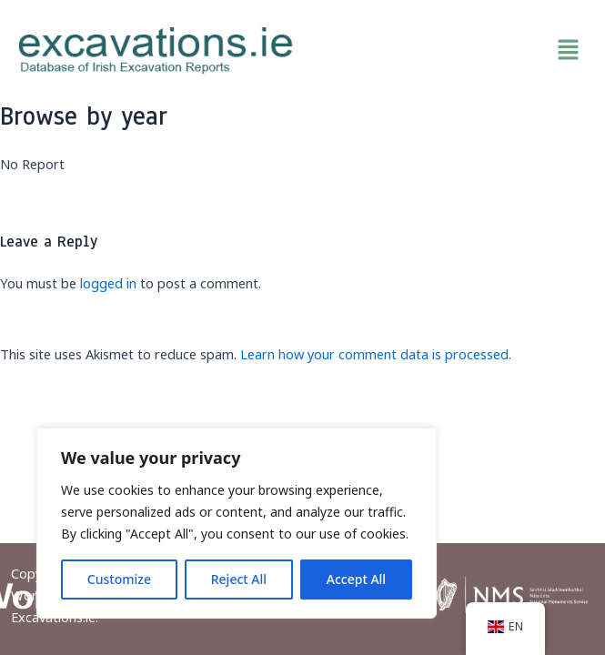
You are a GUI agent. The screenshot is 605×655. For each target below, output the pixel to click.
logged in (108, 283)
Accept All (356, 579)
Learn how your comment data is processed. (375, 354)
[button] (450, 50)
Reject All (239, 579)
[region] (236, 523)
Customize (119, 579)
